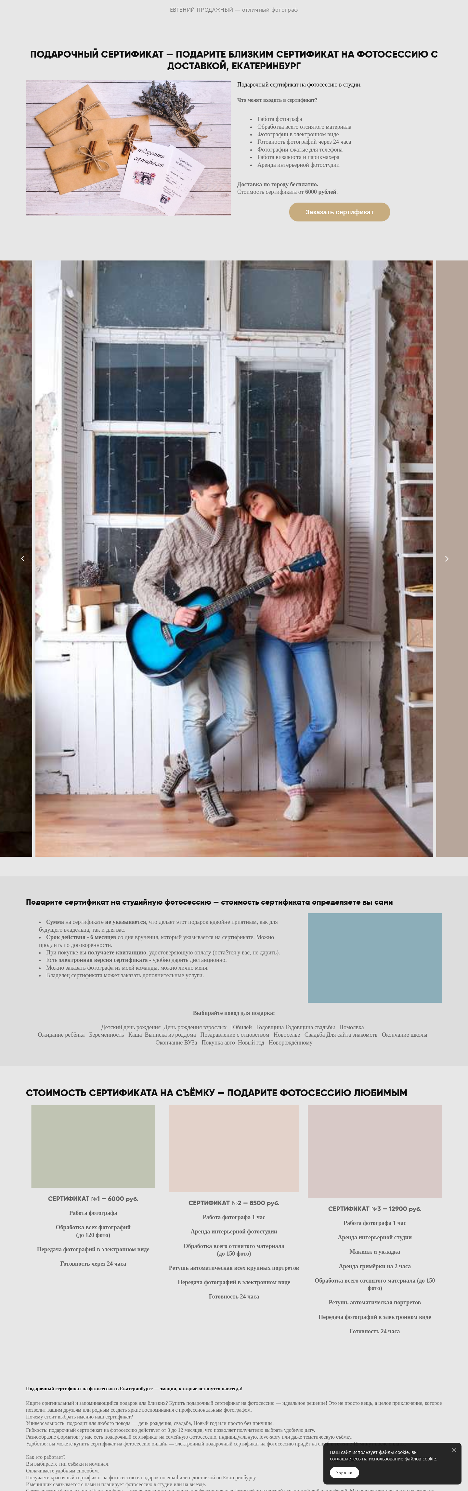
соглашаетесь (345, 1459)
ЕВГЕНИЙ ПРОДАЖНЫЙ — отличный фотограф (234, 14)
